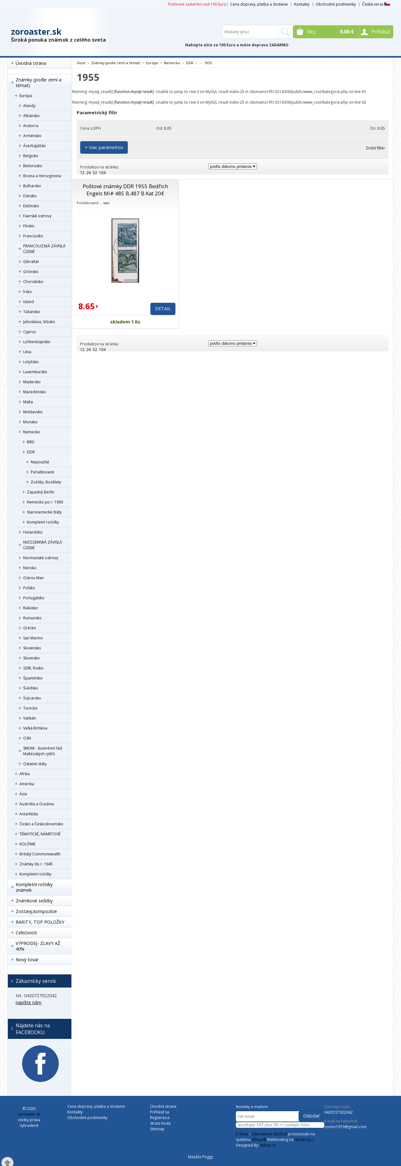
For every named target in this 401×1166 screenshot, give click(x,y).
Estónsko (31, 206)
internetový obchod (269, 1134)
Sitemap (157, 1129)
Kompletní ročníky (43, 522)
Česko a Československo (41, 824)
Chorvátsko (33, 281)
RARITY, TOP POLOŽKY (40, 922)
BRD (30, 442)
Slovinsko (31, 658)
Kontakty (302, 4)
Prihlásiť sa (159, 1112)
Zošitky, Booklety (46, 482)
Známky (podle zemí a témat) (38, 82)
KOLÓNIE (27, 844)
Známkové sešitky (34, 901)
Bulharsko (32, 185)
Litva (27, 351)
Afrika (24, 773)
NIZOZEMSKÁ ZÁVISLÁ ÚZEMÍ (42, 544)
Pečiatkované (42, 472)
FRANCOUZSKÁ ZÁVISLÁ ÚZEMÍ (44, 248)
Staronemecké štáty (44, 512)
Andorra (30, 125)
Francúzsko (33, 236)
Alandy (29, 105)
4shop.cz (268, 1145)
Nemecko (31, 432)
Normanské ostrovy (40, 557)
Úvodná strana (31, 63)
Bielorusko (32, 165)
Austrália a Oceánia (36, 804)
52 (95, 172)
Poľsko (29, 588)
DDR (31, 452)
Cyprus (29, 331)
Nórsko (29, 567)
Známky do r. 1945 (36, 864)
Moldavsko (33, 412)
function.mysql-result (134, 91)
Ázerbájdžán (34, 145)
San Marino (33, 638)
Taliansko (31, 311)
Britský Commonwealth (39, 854)
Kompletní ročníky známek (34, 887)
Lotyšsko (31, 361)
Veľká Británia (35, 728)
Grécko (29, 628)
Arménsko (32, 135)
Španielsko (33, 678)
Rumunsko (32, 618)
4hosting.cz (304, 1139)
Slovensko (32, 648)
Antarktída (28, 814)
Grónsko (31, 271)
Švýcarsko (32, 698)
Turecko (30, 708)
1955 (208, 62)
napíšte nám (28, 1002)
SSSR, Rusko (33, 668)
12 (82, 172)
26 (88, 172)
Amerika (26, 784)
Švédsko (30, 688)
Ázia (23, 794)
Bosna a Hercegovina (42, 175)
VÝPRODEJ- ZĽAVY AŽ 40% (38, 946)
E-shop (242, 1134)
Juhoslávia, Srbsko (39, 321)
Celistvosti (26, 933)
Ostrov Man (33, 577)
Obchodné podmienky (336, 4)
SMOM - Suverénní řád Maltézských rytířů (42, 751)
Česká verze (376, 4)
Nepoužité (40, 462)
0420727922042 (338, 1112)
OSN (27, 738)
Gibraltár (31, 261)
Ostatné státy (35, 763)
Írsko (27, 291)
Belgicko (30, 155)
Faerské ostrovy (37, 216)
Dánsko (30, 196)
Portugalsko (33, 598)
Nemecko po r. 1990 (45, 502)
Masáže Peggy (200, 1156)
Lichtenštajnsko (36, 341)
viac (106, 202)
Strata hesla (160, 1123)
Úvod (81, 62)
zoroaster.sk (36, 31)
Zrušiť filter (375, 148)
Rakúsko (30, 608)
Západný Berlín (40, 492)
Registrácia (159, 1117)
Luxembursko (35, 371)
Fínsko (28, 226)
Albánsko (31, 115)
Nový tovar (27, 959)
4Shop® (259, 1139)
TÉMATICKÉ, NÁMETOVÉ (39, 834)
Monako (30, 422)
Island (28, 301)
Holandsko (33, 532)
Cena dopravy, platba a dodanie (259, 4)
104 (102, 172)
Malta (28, 402)
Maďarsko (32, 381)
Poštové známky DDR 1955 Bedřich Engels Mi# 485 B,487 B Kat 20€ (125, 190)
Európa (25, 95)
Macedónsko (34, 392)
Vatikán (29, 718)
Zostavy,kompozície (36, 911)
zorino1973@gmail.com (345, 1126)
